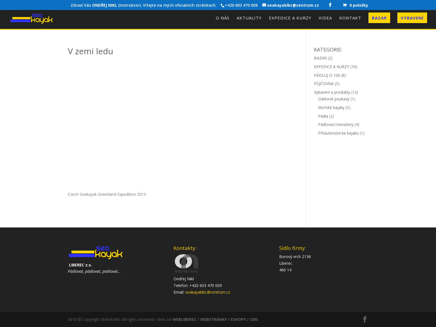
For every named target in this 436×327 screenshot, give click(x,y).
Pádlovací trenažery (335, 124)
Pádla (323, 116)
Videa (325, 18)
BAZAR (320, 58)
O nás (222, 18)
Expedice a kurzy (290, 18)
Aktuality (249, 18)
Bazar (379, 18)
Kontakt (350, 18)
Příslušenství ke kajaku (338, 133)
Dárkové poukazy (334, 98)
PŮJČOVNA (324, 83)
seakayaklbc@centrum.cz (207, 292)
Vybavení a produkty (332, 92)
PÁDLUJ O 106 (327, 75)
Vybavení (412, 18)
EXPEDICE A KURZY (331, 66)
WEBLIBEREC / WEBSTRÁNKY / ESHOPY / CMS (215, 319)
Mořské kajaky (331, 107)
